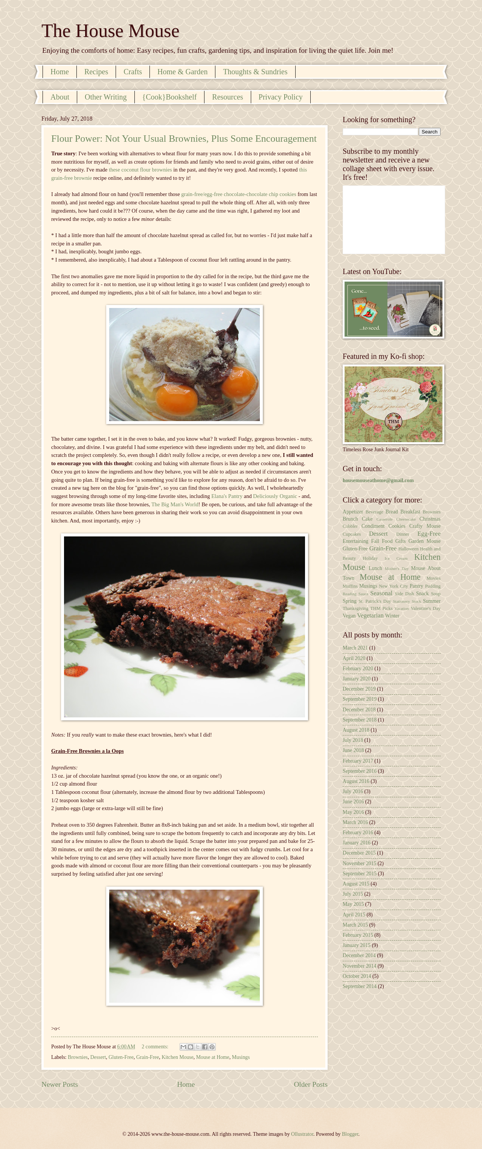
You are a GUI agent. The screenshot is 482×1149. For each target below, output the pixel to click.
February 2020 (358, 668)
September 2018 (360, 720)
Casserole (385, 519)
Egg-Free (429, 533)
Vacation (401, 608)
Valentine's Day (426, 608)
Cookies (396, 526)
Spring (350, 601)
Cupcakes (352, 534)
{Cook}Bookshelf (169, 97)
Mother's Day (397, 568)
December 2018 (359, 709)
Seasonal (381, 593)
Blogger (350, 1134)
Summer (432, 601)
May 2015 (353, 904)
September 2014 (360, 986)
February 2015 (358, 935)
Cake (367, 519)
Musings (241, 1057)
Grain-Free (147, 1057)
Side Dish (404, 593)
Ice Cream (396, 558)
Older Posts (311, 1084)
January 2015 (357, 945)
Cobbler (350, 526)
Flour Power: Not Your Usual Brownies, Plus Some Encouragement (184, 138)
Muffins (350, 586)
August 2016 (356, 781)
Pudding (433, 586)
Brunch (350, 519)
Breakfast (410, 512)
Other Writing (106, 97)
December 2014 (359, 955)
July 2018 (353, 740)
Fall (375, 541)
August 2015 (356, 884)
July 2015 (353, 894)
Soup (436, 593)
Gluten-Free (121, 1057)
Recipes (96, 71)
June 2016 (353, 801)
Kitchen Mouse (178, 1057)
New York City (393, 586)
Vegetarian (370, 615)
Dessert (98, 1057)
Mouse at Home (212, 1057)
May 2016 (353, 812)
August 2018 (356, 730)
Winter (392, 616)
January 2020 (357, 679)
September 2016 (360, 771)
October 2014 (357, 976)
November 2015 (359, 863)
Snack (422, 593)
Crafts (133, 71)
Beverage (374, 512)
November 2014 (359, 966)
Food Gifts (394, 541)
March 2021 (355, 648)
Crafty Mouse (425, 526)
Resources (227, 97)
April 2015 (354, 915)
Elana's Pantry (227, 496)
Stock (416, 601)
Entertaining (355, 541)
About (59, 97)
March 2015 (355, 925)
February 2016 (358, 832)
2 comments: (155, 1046)
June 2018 (353, 750)
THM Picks (381, 608)
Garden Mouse (425, 541)
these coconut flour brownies (140, 170)
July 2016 (353, 791)
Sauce (363, 593)
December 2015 (359, 853)
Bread (392, 512)
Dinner (402, 534)
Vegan (349, 616)
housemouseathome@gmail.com (378, 480)
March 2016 (355, 822)
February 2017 (358, 761)
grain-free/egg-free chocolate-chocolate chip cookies (238, 194)
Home (59, 71)
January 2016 (357, 843)
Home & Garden (182, 71)
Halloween (408, 549)
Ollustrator (302, 1134)
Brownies (78, 1057)
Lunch (375, 568)
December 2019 (359, 689)
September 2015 (360, 873)
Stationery (401, 601)
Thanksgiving (355, 608)
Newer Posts (59, 1084)
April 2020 (354, 658)
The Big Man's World (174, 504)
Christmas (430, 519)
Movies (434, 578)
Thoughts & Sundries (255, 71)
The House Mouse (110, 30)
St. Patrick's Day (374, 601)
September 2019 (360, 699)
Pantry (416, 586)
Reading (350, 593)
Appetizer (353, 512)
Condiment (373, 526)
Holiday (370, 558)
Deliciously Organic (275, 496)
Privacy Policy (281, 97)
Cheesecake (406, 519)
